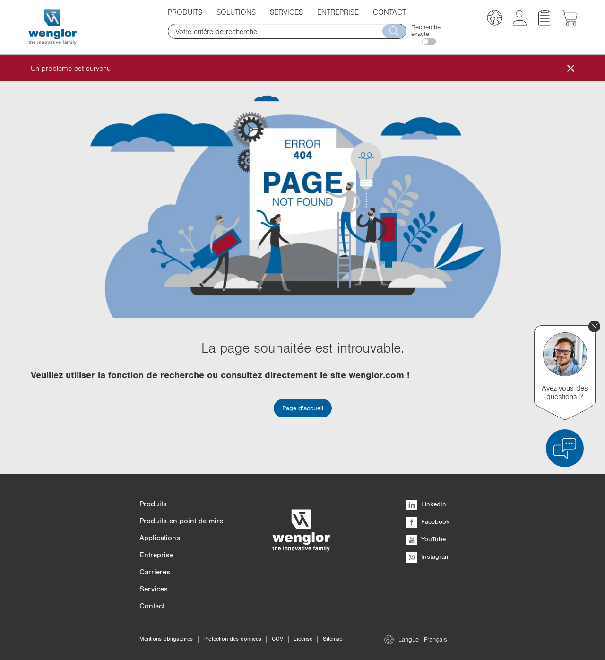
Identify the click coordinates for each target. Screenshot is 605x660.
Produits (185, 12)
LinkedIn (426, 504)
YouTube (426, 539)
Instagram (428, 556)
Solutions (236, 12)
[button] (494, 19)
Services (286, 12)
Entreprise (338, 12)
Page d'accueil (302, 408)
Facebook (427, 521)
